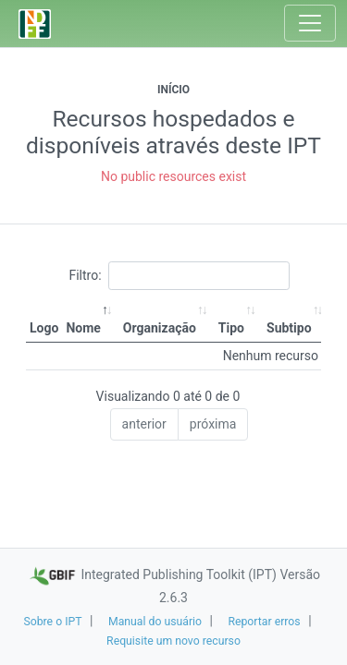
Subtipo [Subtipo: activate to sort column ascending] (289, 327)
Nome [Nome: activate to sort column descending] (83, 327)
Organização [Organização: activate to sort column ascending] (159, 327)
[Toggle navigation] (310, 23)
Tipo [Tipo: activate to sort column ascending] (231, 327)
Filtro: (178, 275)
